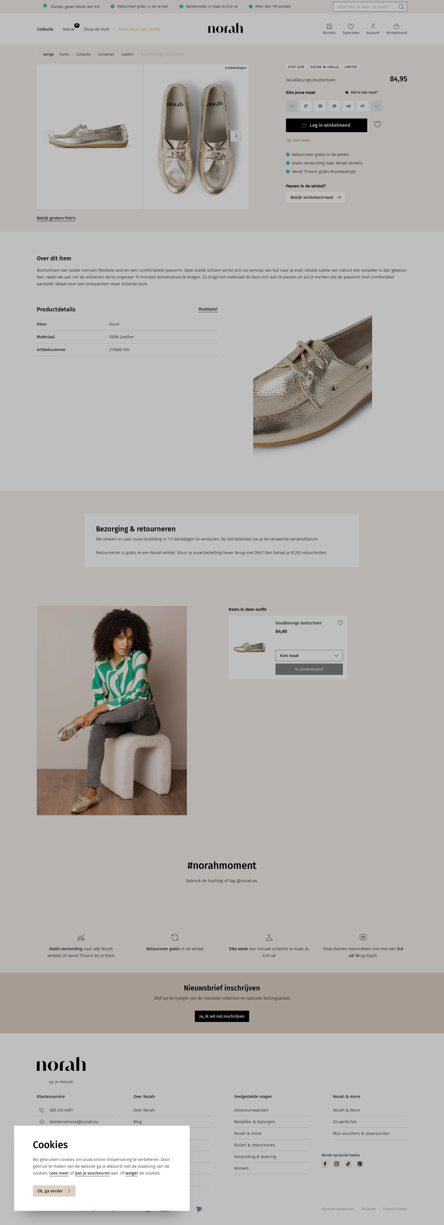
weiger (131, 1173)
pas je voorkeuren (92, 1173)
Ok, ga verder (54, 1191)
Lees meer (59, 1173)
